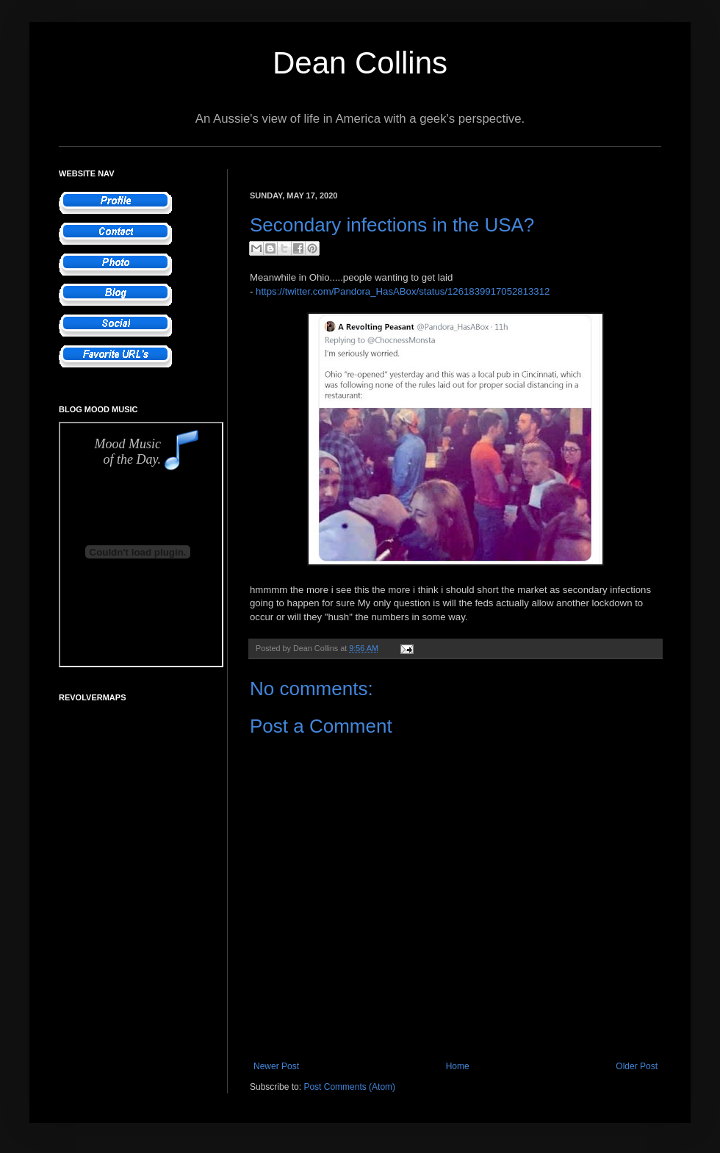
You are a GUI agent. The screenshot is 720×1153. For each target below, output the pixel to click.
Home (457, 1066)
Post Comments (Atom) (349, 1087)
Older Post (637, 1066)
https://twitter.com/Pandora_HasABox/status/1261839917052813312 (403, 291)
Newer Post (276, 1066)
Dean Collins (360, 63)
